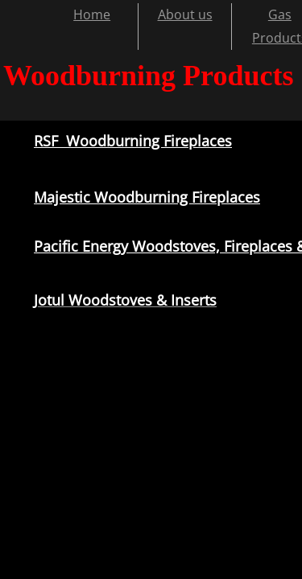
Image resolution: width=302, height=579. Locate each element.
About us (185, 14)
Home (91, 14)
